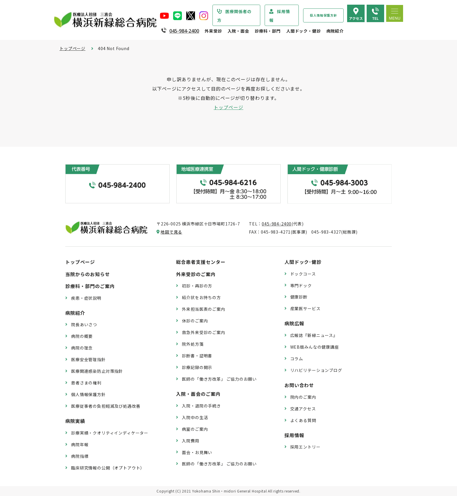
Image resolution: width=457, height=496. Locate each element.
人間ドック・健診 (303, 31)
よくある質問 (303, 420)
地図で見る (171, 232)
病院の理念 (82, 348)
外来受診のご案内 (196, 274)
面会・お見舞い (197, 452)
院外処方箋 (192, 344)
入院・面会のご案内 (198, 393)
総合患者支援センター (201, 261)
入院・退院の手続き (201, 406)
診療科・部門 (268, 31)
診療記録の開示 (197, 367)
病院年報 (79, 444)
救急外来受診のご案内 (203, 332)
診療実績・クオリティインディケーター (109, 433)
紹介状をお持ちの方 (201, 297)
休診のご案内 (195, 321)
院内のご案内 (303, 397)
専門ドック (301, 285)
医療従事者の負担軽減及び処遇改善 (105, 406)
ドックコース (303, 274)
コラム (296, 358)
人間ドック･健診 (303, 261)
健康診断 (298, 297)
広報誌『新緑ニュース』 (314, 335)
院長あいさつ (84, 324)
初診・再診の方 (197, 286)
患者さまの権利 (86, 383)
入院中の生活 (195, 417)
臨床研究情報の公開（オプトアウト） (108, 468)
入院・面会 (238, 31)
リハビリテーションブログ (316, 370)
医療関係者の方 (234, 15)
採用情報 (279, 15)
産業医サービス (305, 308)
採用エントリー (305, 447)
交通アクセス (303, 409)
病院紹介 (335, 31)
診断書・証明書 (197, 356)
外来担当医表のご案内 (203, 309)
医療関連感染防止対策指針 (97, 371)
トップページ (72, 48)
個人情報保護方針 (323, 15)
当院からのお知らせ (87, 274)
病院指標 (79, 456)
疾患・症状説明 (86, 298)
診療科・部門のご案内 (90, 286)
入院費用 (190, 441)
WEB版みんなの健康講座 (314, 347)
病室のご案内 (195, 429)
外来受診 (213, 31)
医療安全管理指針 (88, 359)
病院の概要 (82, 336)
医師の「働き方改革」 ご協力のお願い (219, 379)
